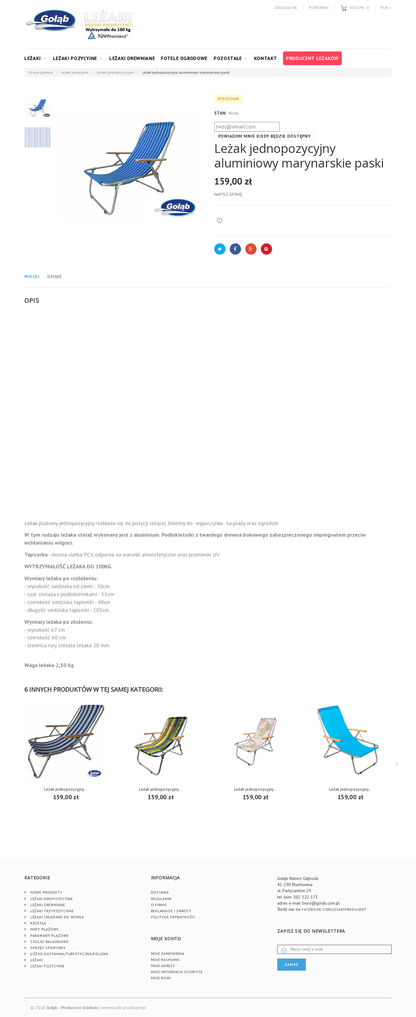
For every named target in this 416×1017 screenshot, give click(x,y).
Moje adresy (163, 965)
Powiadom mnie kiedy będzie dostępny (264, 136)
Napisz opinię (228, 194)
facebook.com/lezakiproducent (334, 909)
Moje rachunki (165, 959)
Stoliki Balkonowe (49, 941)
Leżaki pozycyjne (75, 58)
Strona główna (40, 72)
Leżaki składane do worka (57, 917)
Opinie (54, 276)
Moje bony (161, 978)
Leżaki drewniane (132, 58)
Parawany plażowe (49, 935)
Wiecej (32, 276)
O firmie (159, 904)
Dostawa (160, 892)
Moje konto (166, 938)
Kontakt (265, 58)
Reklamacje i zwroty (171, 911)
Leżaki (32, 58)
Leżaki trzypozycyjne (52, 911)
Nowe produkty (46, 892)
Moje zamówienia (167, 953)
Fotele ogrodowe (184, 58)
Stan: (220, 113)
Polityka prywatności (173, 917)
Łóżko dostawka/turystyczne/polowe (69, 954)
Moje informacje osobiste (177, 971)
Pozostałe (228, 58)
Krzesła (38, 923)
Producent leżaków (312, 58)
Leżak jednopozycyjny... (65, 789)
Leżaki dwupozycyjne (51, 898)
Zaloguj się (285, 7)
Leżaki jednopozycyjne (115, 72)
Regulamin (161, 898)
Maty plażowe (44, 929)
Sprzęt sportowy (48, 947)
